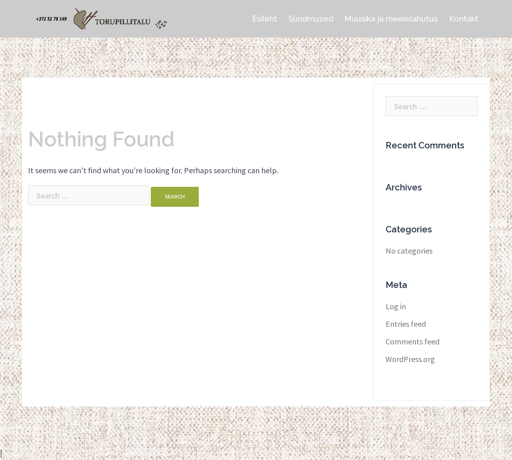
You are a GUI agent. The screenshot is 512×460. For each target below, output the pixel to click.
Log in (396, 306)
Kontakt (463, 19)
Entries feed (406, 324)
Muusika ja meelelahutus (391, 19)
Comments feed (413, 341)
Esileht (264, 19)
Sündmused (310, 19)
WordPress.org (410, 359)
